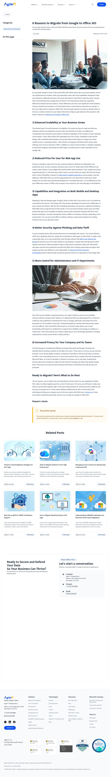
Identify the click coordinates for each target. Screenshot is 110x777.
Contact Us (10, 728)
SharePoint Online (33, 709)
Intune (50, 706)
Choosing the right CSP (95, 705)
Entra (50, 722)
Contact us (88, 392)
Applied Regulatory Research (36, 728)
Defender (51, 700)
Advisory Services (33, 716)
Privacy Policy (8, 766)
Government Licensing (95, 708)
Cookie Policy (17, 766)
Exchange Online (53, 703)
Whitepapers (71, 709)
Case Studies (71, 706)
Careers (91, 724)
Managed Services (33, 712)
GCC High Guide (72, 700)
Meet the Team (93, 721)
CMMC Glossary (72, 716)
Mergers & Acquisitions (34, 700)
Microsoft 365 (32, 706)
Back (7, 14)
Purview (51, 709)
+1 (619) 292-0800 (10, 713)
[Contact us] (28, 626)
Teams (50, 716)
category (76, 418)
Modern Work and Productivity (12, 29)
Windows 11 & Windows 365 (56, 719)
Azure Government (33, 703)
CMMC (30, 722)
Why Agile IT (92, 718)
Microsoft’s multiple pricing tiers (70, 175)
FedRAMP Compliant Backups (36, 719)
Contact (101, 4)
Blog (69, 703)
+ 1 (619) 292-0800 (72, 586)
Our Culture (92, 727)
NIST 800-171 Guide (73, 712)
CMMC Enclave (32, 725)
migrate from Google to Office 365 (57, 115)
